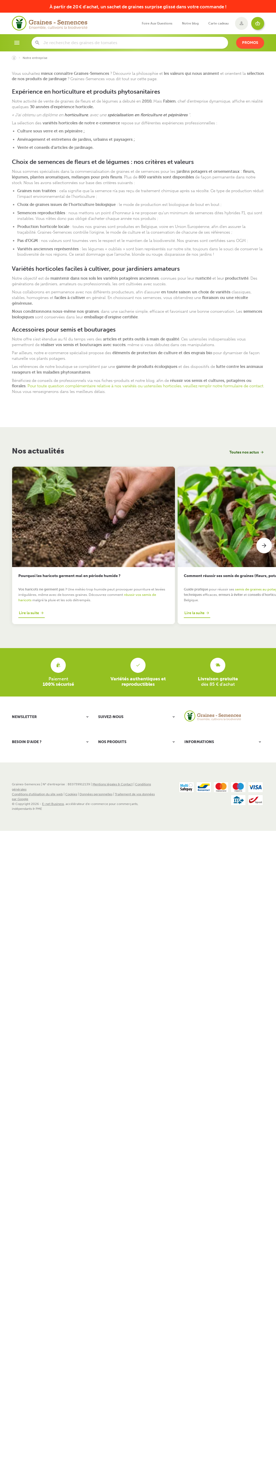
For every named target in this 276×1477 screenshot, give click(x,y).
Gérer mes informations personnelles (39, 785)
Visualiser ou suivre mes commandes (39, 766)
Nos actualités (38, 450)
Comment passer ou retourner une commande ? (48, 759)
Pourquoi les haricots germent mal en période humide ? (50, 527)
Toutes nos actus (244, 452)
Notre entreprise (196, 759)
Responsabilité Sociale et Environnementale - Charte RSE (223, 775)
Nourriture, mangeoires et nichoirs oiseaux (129, 823)
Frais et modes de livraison (203, 766)
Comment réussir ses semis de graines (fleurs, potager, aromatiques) (132, 529)
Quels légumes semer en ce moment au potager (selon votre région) (224, 527)
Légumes (105, 774)
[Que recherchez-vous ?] (130, 43)
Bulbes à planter (110, 781)
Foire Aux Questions (199, 803)
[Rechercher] (37, 43)
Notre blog (106, 816)
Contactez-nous (196, 797)
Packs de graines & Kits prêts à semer (125, 760)
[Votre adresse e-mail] (52, 690)
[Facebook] (104, 690)
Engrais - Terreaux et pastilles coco (124, 802)
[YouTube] (118, 690)
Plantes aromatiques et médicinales (124, 788)
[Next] (264, 524)
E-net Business (53, 897)
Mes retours (20, 772)
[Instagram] (132, 690)
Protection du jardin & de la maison (124, 809)
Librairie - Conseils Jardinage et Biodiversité (130, 830)
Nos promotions (196, 784)
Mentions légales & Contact (112, 878)
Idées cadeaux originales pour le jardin (126, 837)
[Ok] (85, 690)
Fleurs (102, 767)
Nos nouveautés (196, 790)
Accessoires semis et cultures (120, 795)
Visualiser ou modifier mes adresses (38, 779)
